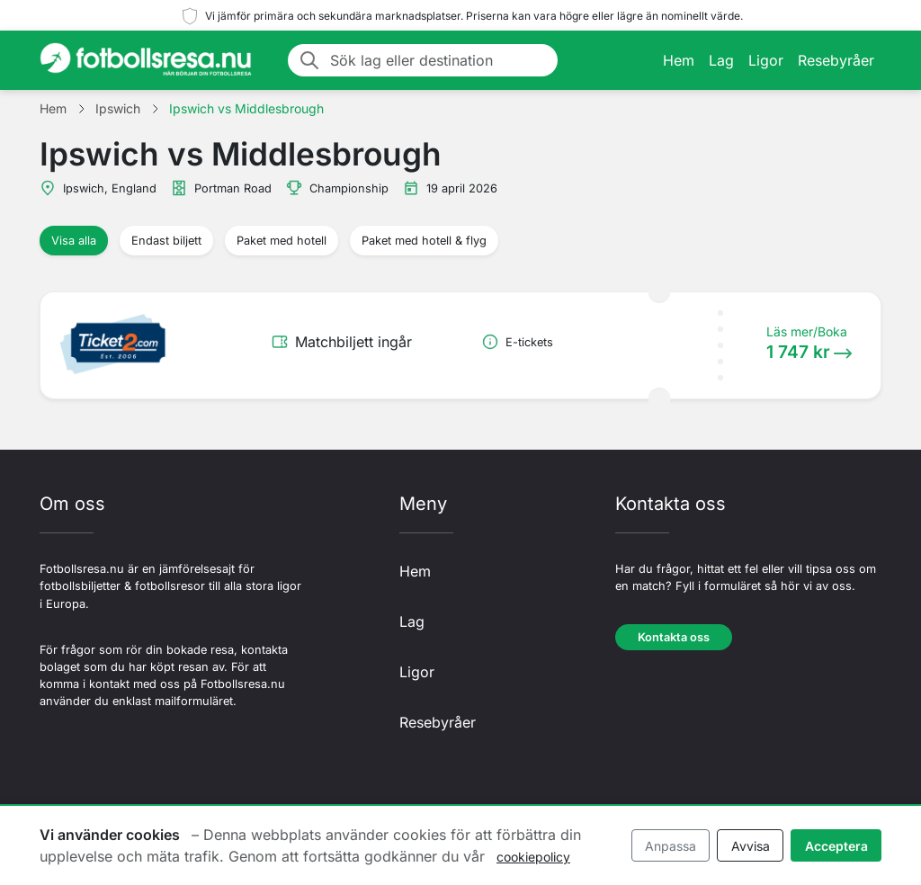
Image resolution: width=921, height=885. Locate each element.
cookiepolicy (533, 856)
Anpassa (670, 846)
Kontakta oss (674, 637)
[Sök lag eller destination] (438, 60)
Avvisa (750, 846)
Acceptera (836, 846)
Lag (721, 60)
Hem (678, 60)
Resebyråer (836, 60)
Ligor (765, 60)
